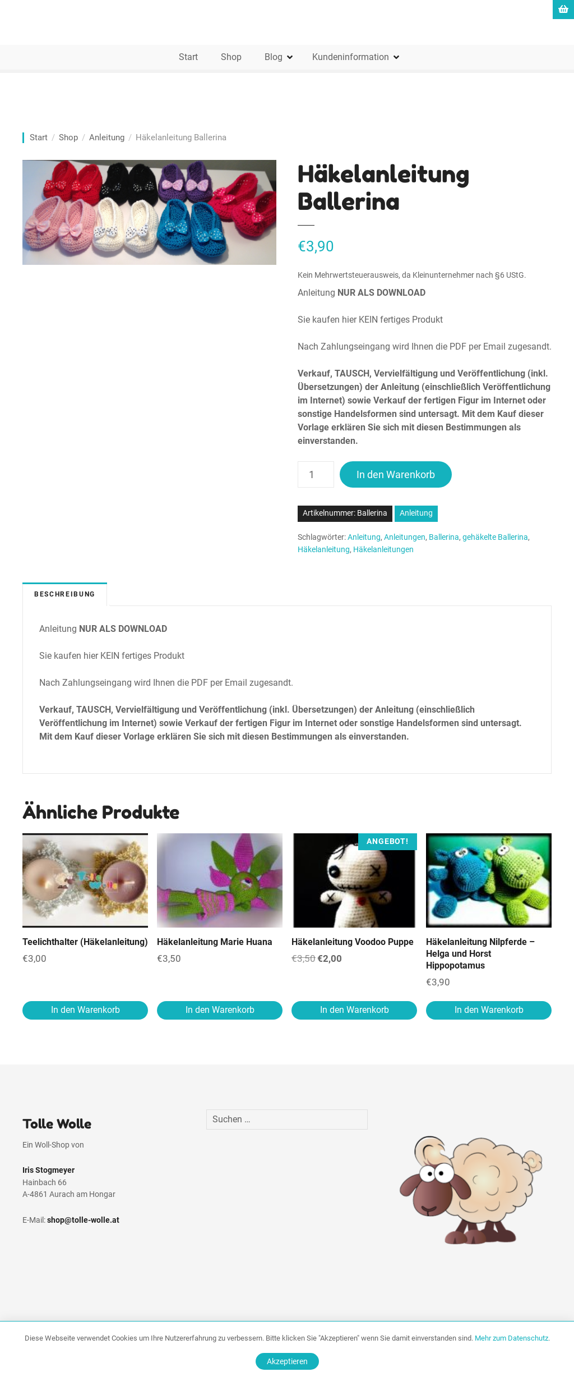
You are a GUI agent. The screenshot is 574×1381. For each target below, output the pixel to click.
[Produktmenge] (316, 474)
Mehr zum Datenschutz (511, 1338)
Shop (231, 57)
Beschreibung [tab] (64, 594)
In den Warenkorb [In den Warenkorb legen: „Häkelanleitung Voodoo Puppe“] (354, 1009)
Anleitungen (404, 537)
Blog (274, 57)
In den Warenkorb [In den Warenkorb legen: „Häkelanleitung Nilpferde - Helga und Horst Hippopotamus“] (489, 1009)
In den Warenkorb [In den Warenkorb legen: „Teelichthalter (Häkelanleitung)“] (85, 1009)
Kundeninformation (350, 57)
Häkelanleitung (324, 549)
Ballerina (444, 537)
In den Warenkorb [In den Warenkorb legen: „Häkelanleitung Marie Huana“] (220, 1009)
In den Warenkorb (396, 474)
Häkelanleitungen (383, 549)
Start (188, 57)
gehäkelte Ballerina (495, 537)
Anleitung (106, 137)
